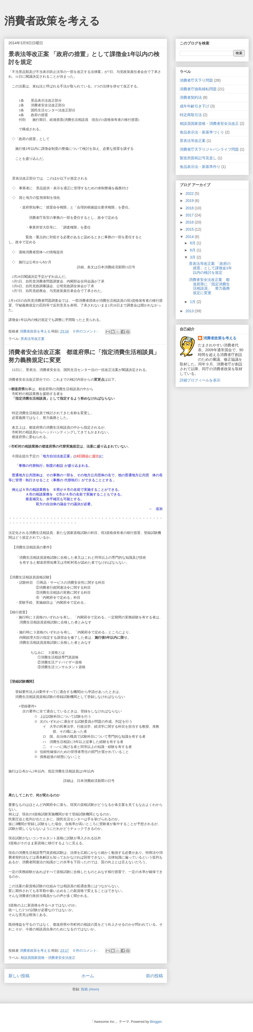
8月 (193, 243)
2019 (190, 201)
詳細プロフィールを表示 (200, 380)
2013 (190, 311)
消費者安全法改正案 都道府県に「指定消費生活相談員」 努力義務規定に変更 (209, 286)
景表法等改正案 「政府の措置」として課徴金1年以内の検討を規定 (210, 268)
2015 (190, 229)
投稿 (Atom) (90, 989)
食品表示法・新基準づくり (202, 132)
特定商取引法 (191, 115)
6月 (193, 250)
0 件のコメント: (86, 331)
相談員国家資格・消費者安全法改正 (48, 958)
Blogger (156, 1022)
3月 (193, 257)
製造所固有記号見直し (198, 158)
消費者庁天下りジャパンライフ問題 (209, 149)
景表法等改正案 (33, 339)
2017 (190, 215)
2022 (190, 193)
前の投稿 (154, 976)
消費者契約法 (191, 97)
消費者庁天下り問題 (196, 80)
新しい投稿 (19, 976)
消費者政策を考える (52, 21)
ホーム (87, 976)
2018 (190, 208)
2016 (190, 222)
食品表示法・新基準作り (200, 167)
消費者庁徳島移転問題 (198, 89)
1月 (193, 302)
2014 (190, 237)
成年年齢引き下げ (194, 106)
